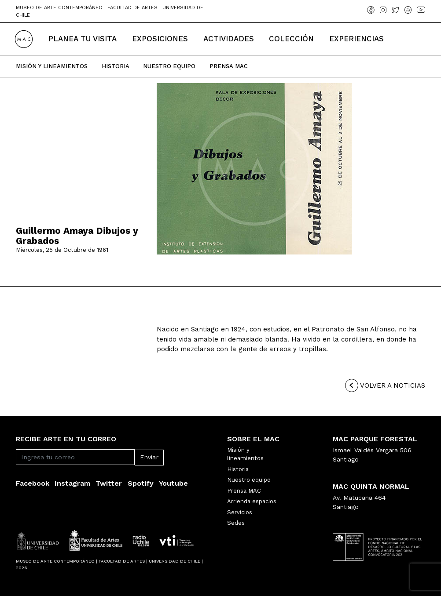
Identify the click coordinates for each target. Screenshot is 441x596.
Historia (115, 66)
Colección (291, 38)
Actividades (228, 38)
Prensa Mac (228, 66)
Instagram (72, 483)
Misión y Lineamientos (52, 66)
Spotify (141, 483)
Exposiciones (160, 38)
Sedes (236, 523)
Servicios (239, 512)
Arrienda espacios (251, 501)
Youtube (173, 483)
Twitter (109, 483)
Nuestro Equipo (169, 66)
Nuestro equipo (249, 479)
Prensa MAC (244, 490)
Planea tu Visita (82, 38)
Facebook (32, 483)
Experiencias (356, 38)
